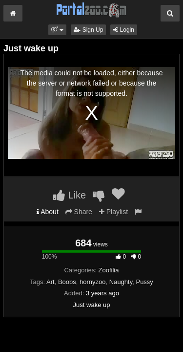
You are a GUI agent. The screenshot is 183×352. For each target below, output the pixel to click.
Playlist (113, 212)
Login (123, 29)
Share (78, 212)
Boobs (67, 282)
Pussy (144, 282)
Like (69, 195)
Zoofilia (109, 270)
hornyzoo (92, 282)
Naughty (120, 282)
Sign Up (88, 29)
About (48, 212)
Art (50, 282)
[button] (57, 29)
